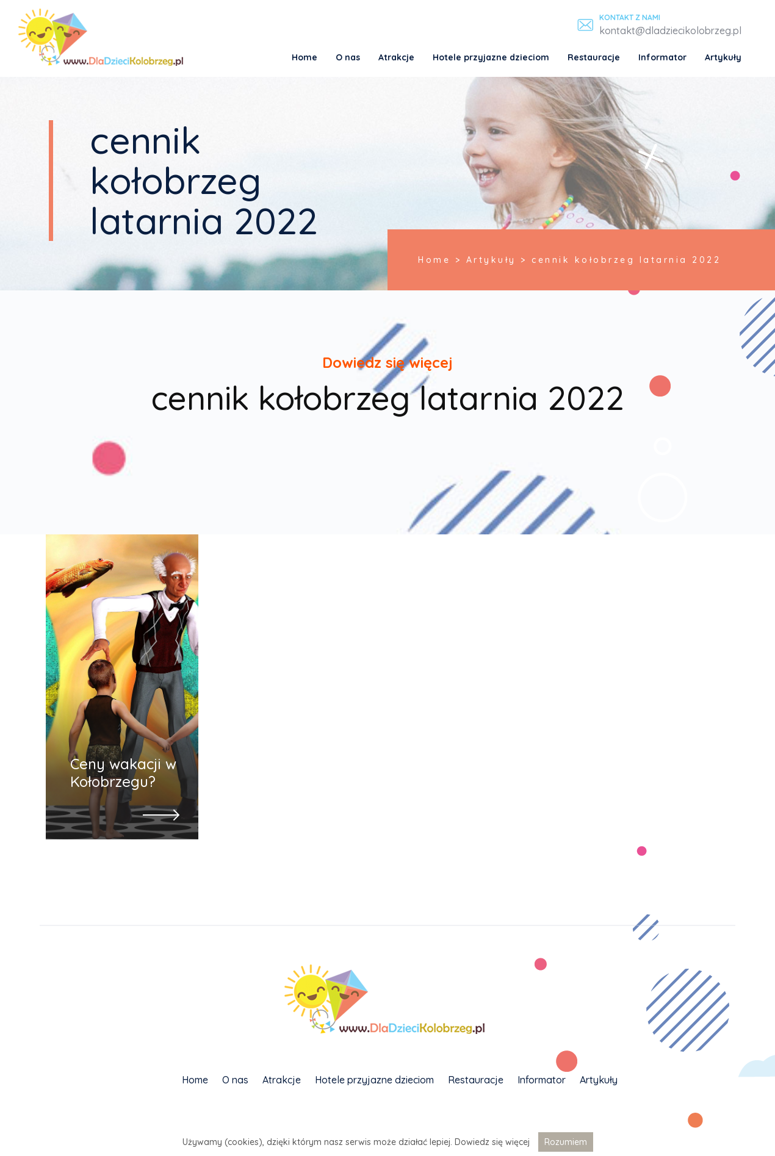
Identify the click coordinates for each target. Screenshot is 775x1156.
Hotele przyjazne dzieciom (491, 57)
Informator (662, 57)
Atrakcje (396, 57)
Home (304, 57)
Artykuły (723, 57)
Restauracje (594, 57)
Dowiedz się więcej (492, 1141)
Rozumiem (565, 1141)
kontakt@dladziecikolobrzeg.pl (670, 30)
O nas (348, 57)
